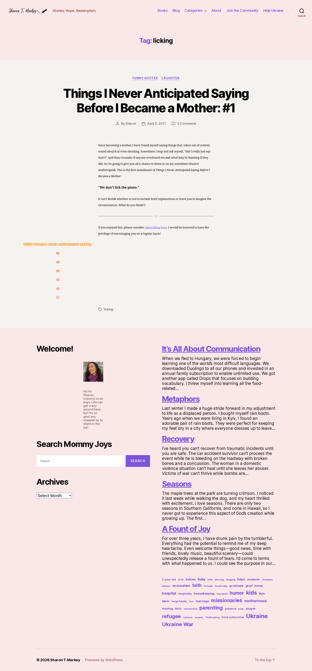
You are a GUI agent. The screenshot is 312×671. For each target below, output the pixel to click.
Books (163, 10)
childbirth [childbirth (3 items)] (253, 579)
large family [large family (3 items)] (179, 601)
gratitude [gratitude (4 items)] (236, 585)
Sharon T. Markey (65, 660)
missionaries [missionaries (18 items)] (226, 600)
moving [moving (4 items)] (167, 608)
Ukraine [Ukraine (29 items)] (257, 615)
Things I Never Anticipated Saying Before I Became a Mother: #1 (156, 101)
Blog (176, 10)
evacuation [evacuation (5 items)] (181, 585)
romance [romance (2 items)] (187, 617)
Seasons (177, 483)
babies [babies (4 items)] (191, 579)
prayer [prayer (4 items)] (251, 608)
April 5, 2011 (156, 124)
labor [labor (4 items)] (166, 601)
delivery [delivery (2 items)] (166, 586)
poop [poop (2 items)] (241, 608)
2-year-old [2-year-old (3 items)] (169, 579)
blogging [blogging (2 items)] (230, 579)
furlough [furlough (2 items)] (208, 586)
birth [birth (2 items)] (210, 579)
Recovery (179, 438)
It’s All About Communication (214, 348)
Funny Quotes (145, 78)
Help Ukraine (273, 10)
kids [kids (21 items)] (251, 592)
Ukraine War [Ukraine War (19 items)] (177, 624)
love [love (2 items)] (191, 601)
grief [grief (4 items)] (249, 585)
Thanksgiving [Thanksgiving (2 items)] (212, 617)
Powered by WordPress (104, 660)
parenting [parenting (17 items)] (211, 608)
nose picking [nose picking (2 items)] (190, 608)
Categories (193, 10)
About (216, 10)
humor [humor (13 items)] (237, 593)
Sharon (131, 124)
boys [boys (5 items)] (241, 579)
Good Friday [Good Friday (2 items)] (221, 586)
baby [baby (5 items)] (202, 579)
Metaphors (182, 398)
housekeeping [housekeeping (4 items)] (204, 593)
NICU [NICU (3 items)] (178, 608)
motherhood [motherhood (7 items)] (255, 600)
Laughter (171, 78)
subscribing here (156, 227)
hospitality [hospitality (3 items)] (185, 593)
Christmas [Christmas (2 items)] (267, 579)
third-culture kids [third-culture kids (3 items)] (233, 617)
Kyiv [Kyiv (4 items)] (262, 593)
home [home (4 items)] (259, 585)
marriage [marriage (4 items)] (202, 601)
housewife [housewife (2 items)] (222, 593)
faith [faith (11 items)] (197, 585)
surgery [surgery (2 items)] (199, 617)
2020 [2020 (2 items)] (181, 579)
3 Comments (186, 124)
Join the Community (242, 10)
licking (108, 309)
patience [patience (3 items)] (230, 608)
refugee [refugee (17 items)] (171, 616)
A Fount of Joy (187, 528)
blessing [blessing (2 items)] (219, 579)
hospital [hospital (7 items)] (169, 593)
